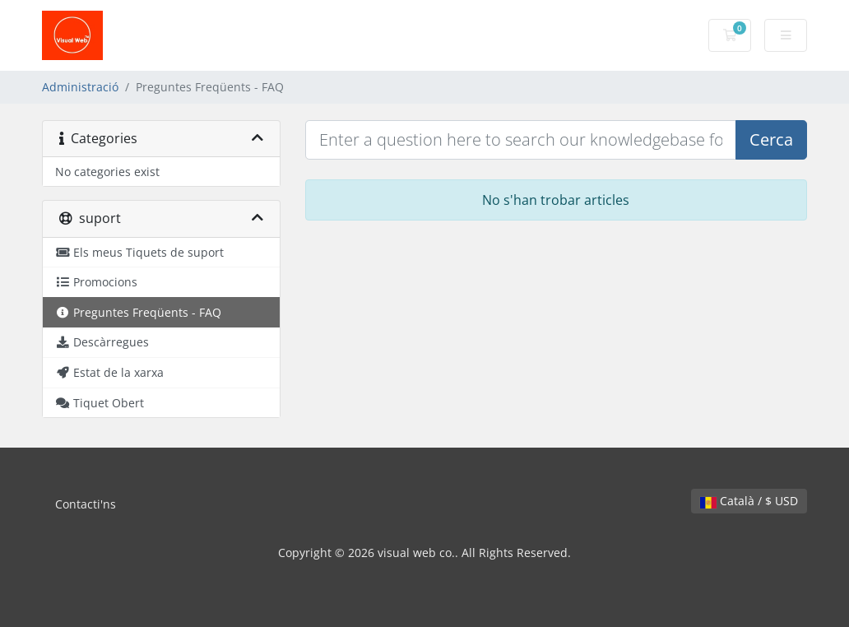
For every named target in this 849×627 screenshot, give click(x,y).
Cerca (771, 139)
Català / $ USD (749, 501)
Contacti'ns (85, 504)
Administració (80, 87)
